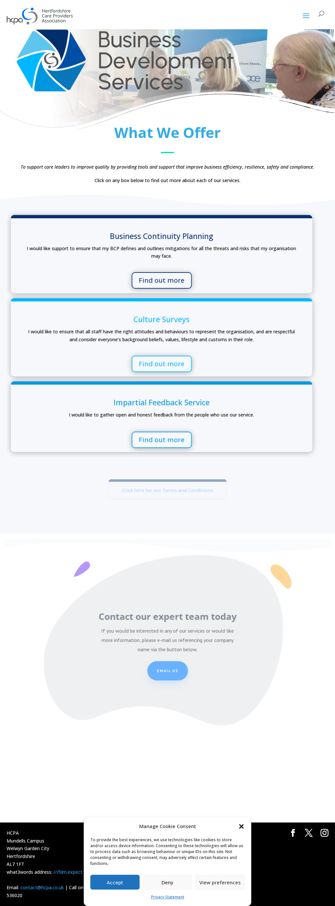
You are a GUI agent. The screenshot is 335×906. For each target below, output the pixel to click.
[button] (241, 826)
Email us (167, 673)
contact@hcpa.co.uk (42, 887)
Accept (115, 882)
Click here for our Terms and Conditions (168, 490)
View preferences (220, 882)
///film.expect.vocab (75, 872)
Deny (167, 882)
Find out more (51, 280)
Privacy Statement (167, 897)
